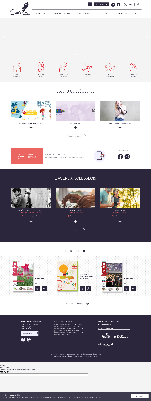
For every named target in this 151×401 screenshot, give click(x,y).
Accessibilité (89, 354)
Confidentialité (78, 354)
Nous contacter (27, 333)
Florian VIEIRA (92, 356)
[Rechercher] (90, 4)
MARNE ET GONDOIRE (105, 328)
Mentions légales (66, 354)
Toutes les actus (74, 136)
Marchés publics (104, 325)
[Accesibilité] (131, 4)
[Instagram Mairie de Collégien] (113, 4)
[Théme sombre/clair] (124, 4)
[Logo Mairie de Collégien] (20, 9)
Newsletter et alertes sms (108, 321)
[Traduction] (137, 4)
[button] (101, 4)
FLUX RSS (98, 354)
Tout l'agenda (74, 230)
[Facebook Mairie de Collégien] (118, 4)
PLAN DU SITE (54, 354)
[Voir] (37, 288)
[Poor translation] (7, 371)
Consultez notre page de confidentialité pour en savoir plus (86, 397)
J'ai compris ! (140, 396)
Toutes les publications (74, 303)
